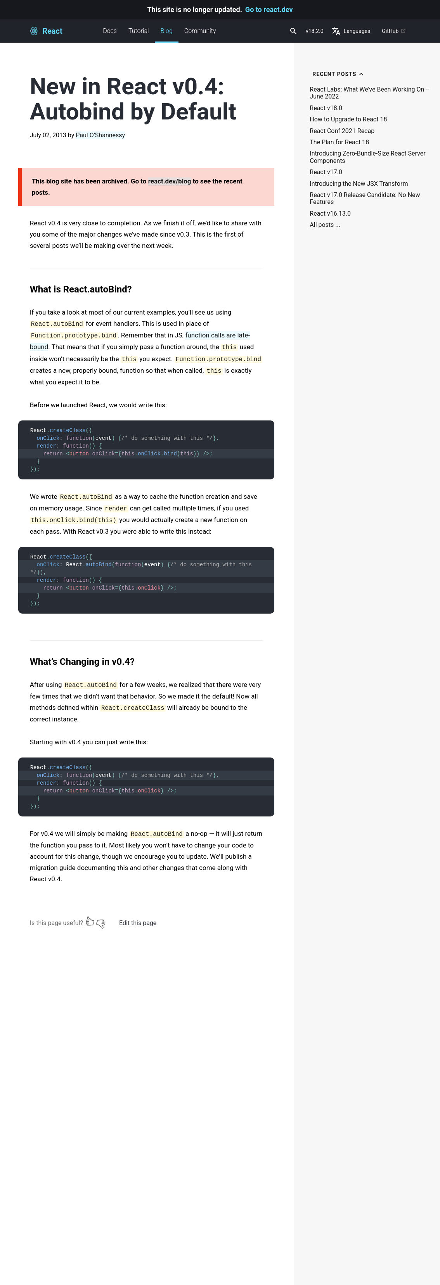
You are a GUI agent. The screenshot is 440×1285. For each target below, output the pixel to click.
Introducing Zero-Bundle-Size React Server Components (367, 157)
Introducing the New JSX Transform (359, 183)
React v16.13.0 (330, 213)
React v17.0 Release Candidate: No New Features (365, 199)
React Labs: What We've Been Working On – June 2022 (370, 93)
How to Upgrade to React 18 (348, 119)
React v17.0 (326, 172)
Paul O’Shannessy (100, 135)
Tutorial (138, 31)
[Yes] (90, 921)
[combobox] (292, 31)
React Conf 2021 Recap (342, 131)
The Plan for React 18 (339, 142)
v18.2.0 (315, 31)
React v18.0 (326, 108)
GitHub (394, 31)
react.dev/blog (169, 181)
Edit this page (137, 923)
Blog (166, 35)
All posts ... (325, 224)
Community (200, 31)
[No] (100, 921)
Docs (110, 31)
